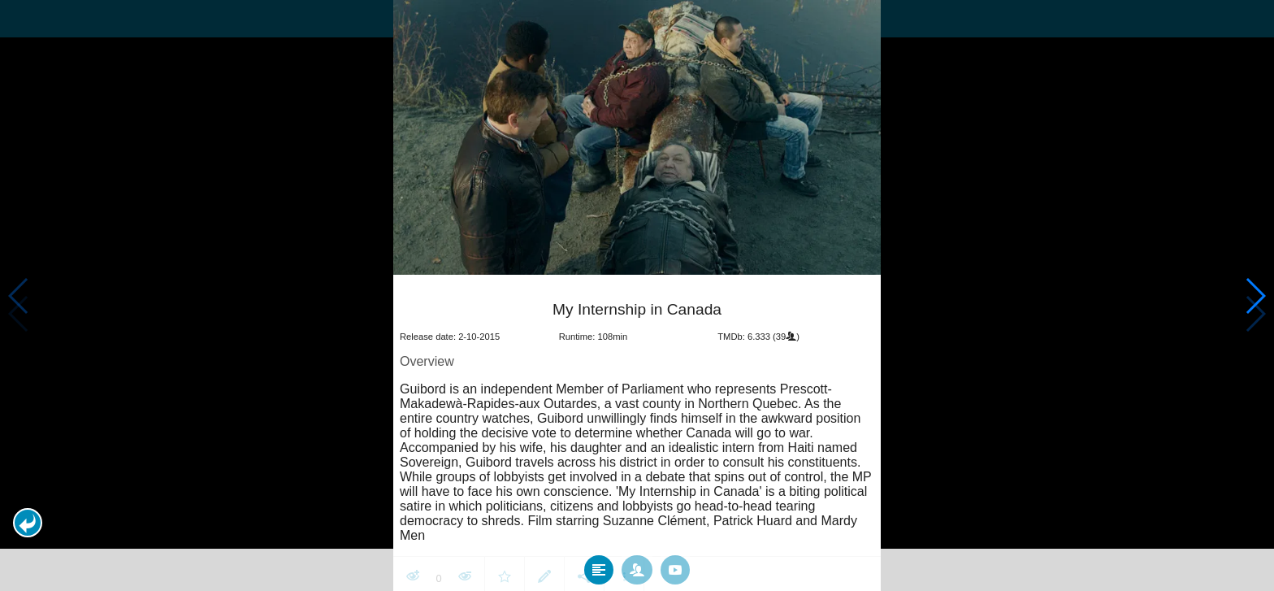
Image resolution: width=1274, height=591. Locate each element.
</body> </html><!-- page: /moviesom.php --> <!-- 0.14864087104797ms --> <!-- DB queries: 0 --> (637, 295)
